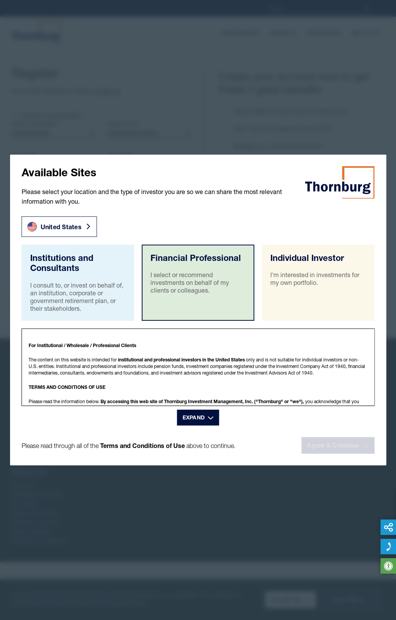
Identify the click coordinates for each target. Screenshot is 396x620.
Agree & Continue (337, 445)
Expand (194, 417)
